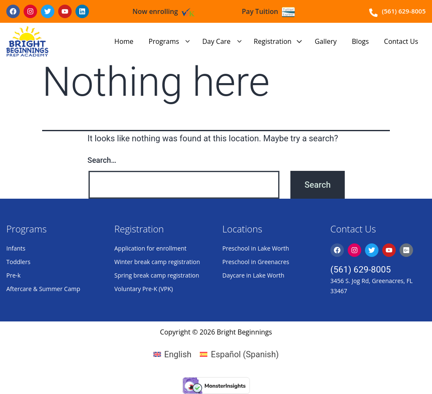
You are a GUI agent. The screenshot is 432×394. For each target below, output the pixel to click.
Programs (164, 41)
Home (123, 41)
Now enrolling (155, 11)
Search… (102, 160)
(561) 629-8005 (360, 269)
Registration (273, 41)
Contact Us (401, 41)
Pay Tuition (260, 11)
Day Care (216, 41)
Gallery (326, 41)
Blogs (360, 41)
